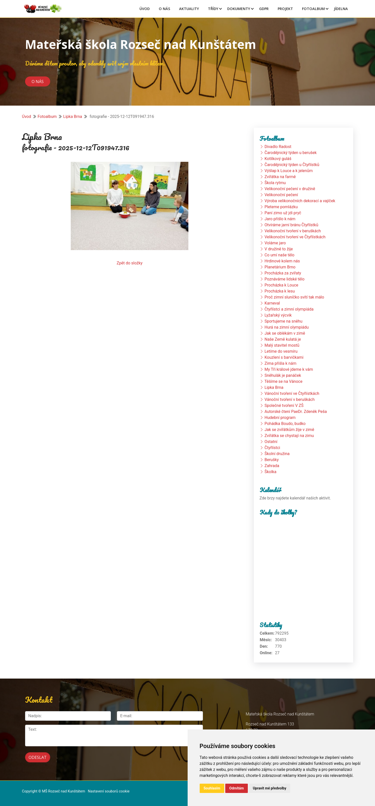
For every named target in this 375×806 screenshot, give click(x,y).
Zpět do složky (129, 263)
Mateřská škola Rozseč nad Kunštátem (140, 44)
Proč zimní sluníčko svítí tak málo (294, 297)
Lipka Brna (72, 116)
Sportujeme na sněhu (283, 321)
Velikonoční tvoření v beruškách (292, 231)
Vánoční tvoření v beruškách (289, 399)
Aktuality (189, 8)
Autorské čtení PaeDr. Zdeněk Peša (295, 411)
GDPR (264, 8)
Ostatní (270, 441)
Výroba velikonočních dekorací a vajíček (299, 200)
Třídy (213, 8)
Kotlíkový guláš (277, 158)
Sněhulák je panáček (282, 375)
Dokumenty (238, 8)
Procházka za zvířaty (282, 273)
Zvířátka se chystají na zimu (289, 435)
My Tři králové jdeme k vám (288, 369)
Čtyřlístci (272, 447)
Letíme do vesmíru (280, 351)
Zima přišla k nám (280, 363)
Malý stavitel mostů (281, 345)
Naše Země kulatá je (282, 339)
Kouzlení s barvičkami (283, 357)
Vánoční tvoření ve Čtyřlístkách (291, 393)
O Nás (164, 8)
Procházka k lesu (279, 291)
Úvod (144, 8)
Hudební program (279, 417)
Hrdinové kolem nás (282, 261)
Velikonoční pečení (281, 194)
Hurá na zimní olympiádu (286, 327)
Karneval (272, 303)
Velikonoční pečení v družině (289, 188)
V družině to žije (278, 249)
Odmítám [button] (236, 788)
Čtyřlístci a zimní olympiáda (288, 309)
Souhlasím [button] (212, 788)
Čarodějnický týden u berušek (290, 152)
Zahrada (271, 465)
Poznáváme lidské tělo (284, 279)
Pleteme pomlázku (280, 206)
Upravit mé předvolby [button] (269, 788)
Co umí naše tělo (279, 255)
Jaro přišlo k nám (279, 218)
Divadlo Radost (277, 146)
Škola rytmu (275, 182)
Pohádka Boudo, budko (285, 423)
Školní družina (276, 453)
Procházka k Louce (281, 285)
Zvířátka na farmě (280, 176)
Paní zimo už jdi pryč (282, 212)
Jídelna (341, 8)
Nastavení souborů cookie (108, 791)
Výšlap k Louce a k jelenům (288, 170)
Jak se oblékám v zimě (284, 333)
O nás (38, 81)
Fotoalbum (313, 8)
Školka (270, 471)
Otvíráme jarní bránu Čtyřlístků (291, 225)
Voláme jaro (275, 243)
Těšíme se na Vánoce (283, 381)
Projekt (285, 8)
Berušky (271, 459)
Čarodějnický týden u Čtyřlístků (291, 164)
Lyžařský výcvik (277, 315)
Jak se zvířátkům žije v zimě (289, 429)
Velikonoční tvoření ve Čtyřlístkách (294, 237)
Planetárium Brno (279, 267)
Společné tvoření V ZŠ (283, 405)
